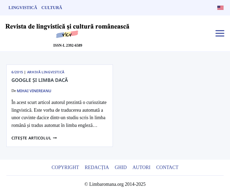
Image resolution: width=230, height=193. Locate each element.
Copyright (65, 167)
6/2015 (17, 72)
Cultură (52, 7)
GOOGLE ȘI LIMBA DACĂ (39, 80)
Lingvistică (23, 7)
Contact (167, 167)
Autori (141, 167)
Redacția (97, 167)
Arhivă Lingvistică (45, 72)
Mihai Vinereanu (34, 90)
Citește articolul (34, 137)
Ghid (121, 167)
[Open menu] (219, 33)
